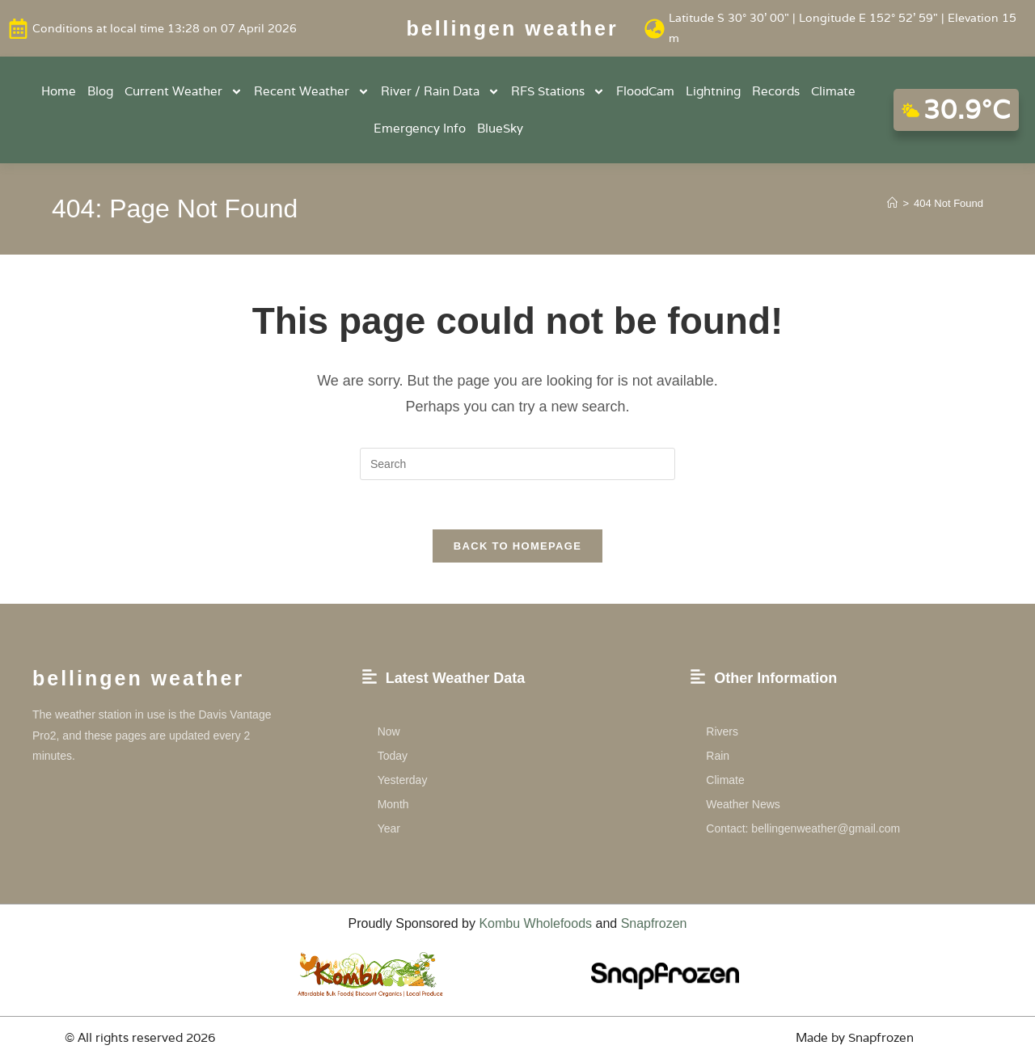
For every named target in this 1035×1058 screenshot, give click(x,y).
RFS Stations (558, 92)
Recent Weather (312, 92)
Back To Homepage (517, 546)
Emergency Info (420, 128)
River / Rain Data (440, 92)
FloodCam (645, 91)
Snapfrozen (654, 923)
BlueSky (500, 128)
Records (776, 91)
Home (58, 91)
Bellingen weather (513, 28)
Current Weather (184, 92)
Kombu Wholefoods (535, 923)
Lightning (713, 91)
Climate (833, 91)
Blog (100, 91)
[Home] (892, 203)
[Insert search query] (517, 464)
